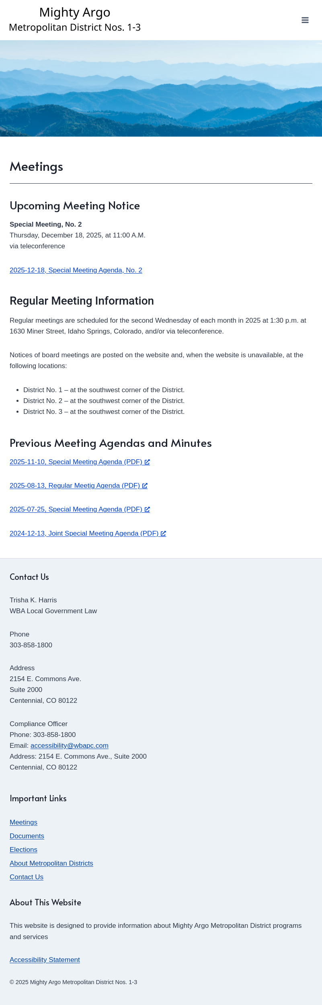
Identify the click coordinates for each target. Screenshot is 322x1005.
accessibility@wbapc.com (70, 745)
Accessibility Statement (45, 960)
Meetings (23, 822)
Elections (23, 850)
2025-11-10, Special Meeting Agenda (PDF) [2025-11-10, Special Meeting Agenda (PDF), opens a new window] (80, 462)
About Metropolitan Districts (51, 863)
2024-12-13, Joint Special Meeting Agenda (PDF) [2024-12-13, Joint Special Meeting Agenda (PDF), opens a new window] (88, 533)
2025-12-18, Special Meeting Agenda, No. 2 (76, 270)
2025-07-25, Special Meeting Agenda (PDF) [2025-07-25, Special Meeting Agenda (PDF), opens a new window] (80, 509)
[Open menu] (304, 20)
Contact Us (26, 877)
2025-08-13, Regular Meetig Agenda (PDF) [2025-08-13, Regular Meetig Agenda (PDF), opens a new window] (79, 485)
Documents (27, 836)
